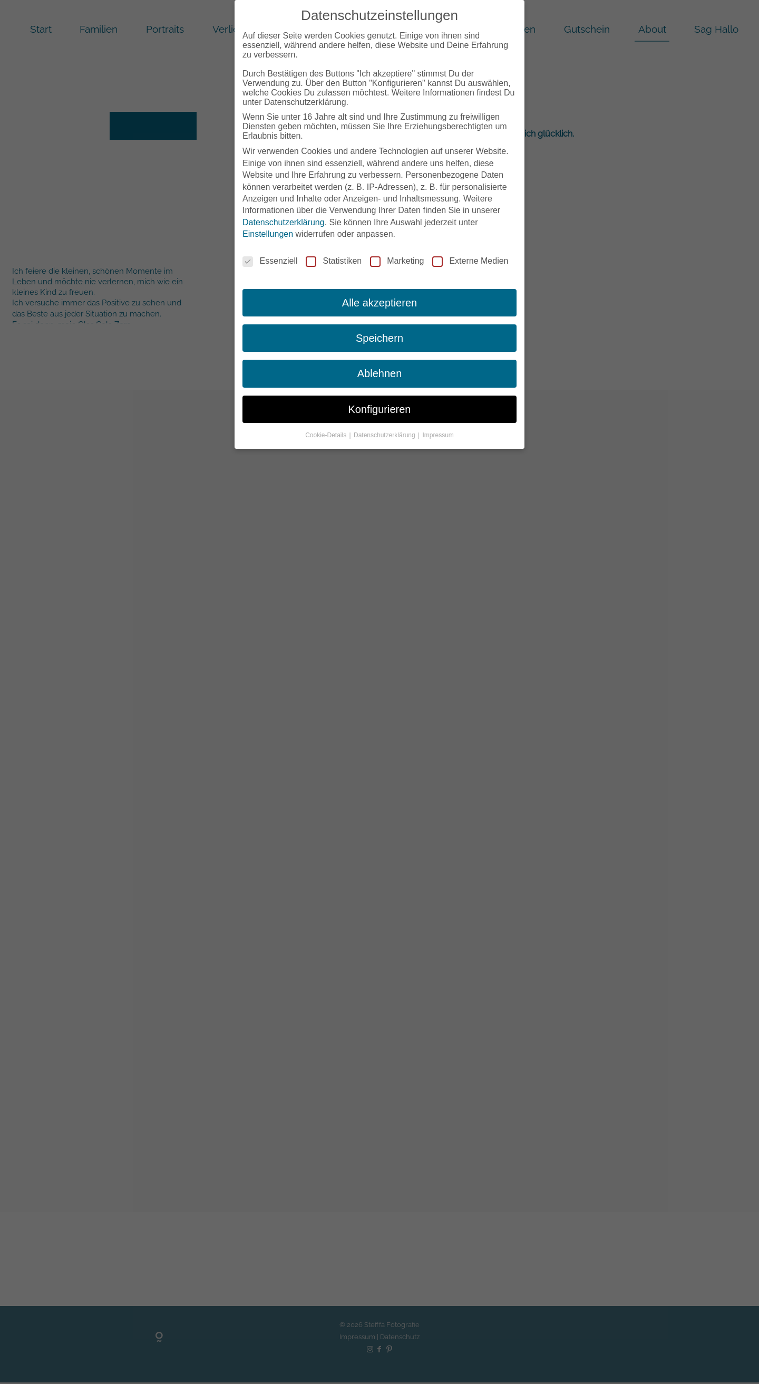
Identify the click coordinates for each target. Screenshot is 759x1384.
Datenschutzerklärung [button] (385, 435)
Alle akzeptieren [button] (379, 303)
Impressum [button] (438, 435)
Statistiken (334, 261)
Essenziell (269, 261)
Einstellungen (267, 233)
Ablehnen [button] (379, 373)
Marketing (397, 261)
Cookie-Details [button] (326, 435)
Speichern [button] (379, 338)
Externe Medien (470, 261)
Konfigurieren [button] (379, 409)
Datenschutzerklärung (283, 222)
